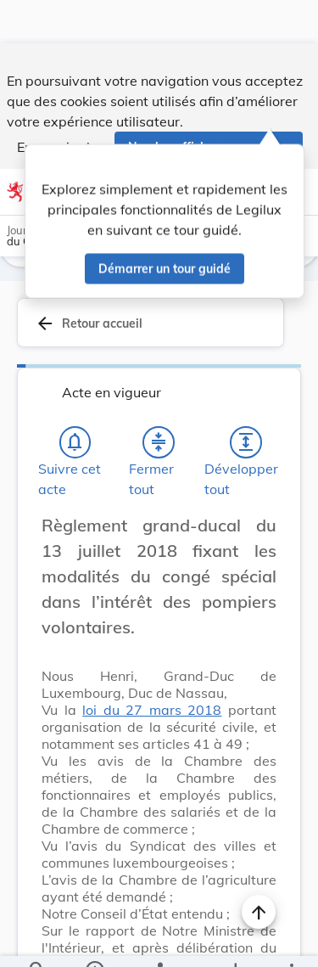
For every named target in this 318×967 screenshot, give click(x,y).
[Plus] (291, 940)
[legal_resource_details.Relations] (159, 940)
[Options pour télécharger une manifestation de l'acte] (234, 940)
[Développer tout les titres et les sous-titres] (246, 401)
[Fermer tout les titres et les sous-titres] (158, 401)
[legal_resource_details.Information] (93, 940)
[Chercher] (37, 940)
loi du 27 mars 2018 (151, 669)
